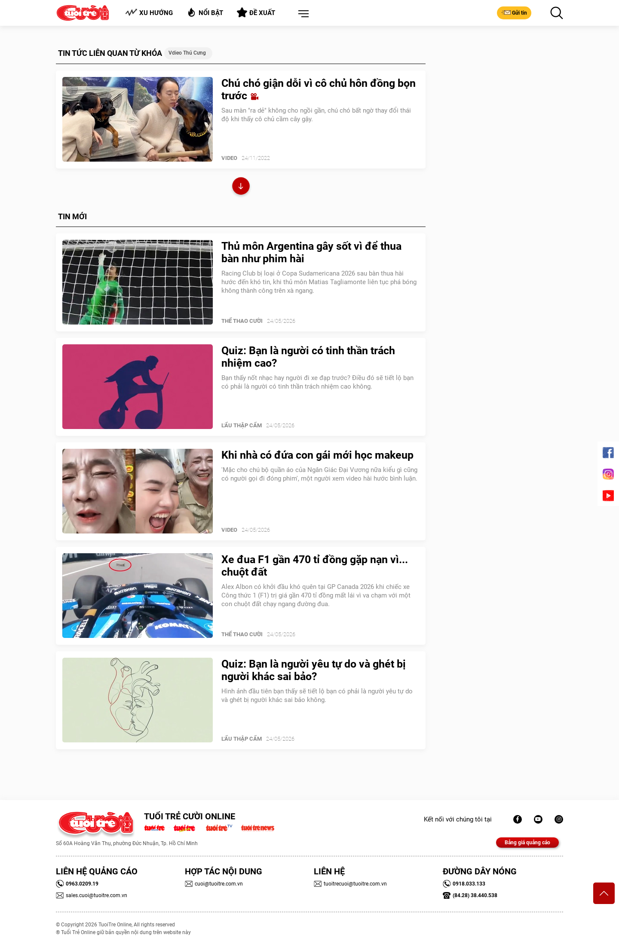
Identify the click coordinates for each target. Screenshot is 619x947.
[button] (302, 14)
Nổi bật (205, 12)
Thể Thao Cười (242, 321)
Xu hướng (149, 13)
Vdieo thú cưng (187, 53)
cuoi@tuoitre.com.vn (214, 884)
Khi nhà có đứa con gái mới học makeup (317, 455)
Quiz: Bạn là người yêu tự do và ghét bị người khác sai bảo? (313, 670)
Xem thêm (241, 187)
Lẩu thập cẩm (241, 425)
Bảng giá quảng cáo (527, 843)
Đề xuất (256, 12)
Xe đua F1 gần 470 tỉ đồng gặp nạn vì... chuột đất (314, 565)
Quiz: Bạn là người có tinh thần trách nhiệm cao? (308, 356)
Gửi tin (514, 12)
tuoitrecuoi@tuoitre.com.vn (350, 884)
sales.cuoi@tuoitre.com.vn (91, 895)
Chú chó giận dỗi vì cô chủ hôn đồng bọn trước (318, 89)
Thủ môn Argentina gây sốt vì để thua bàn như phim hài (311, 252)
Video (229, 158)
